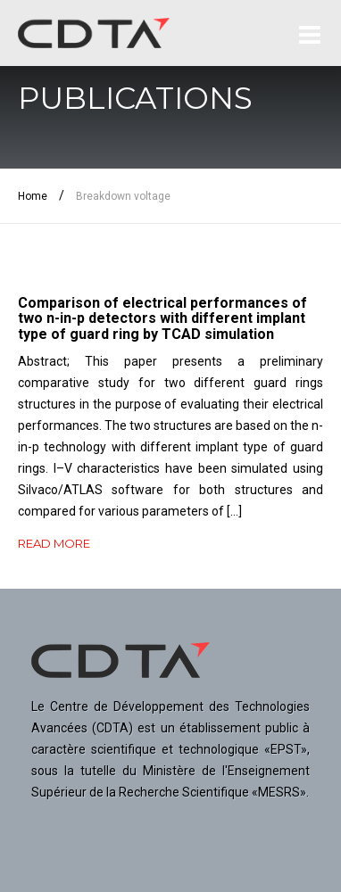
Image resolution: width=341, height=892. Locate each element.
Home (32, 196)
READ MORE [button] (54, 543)
